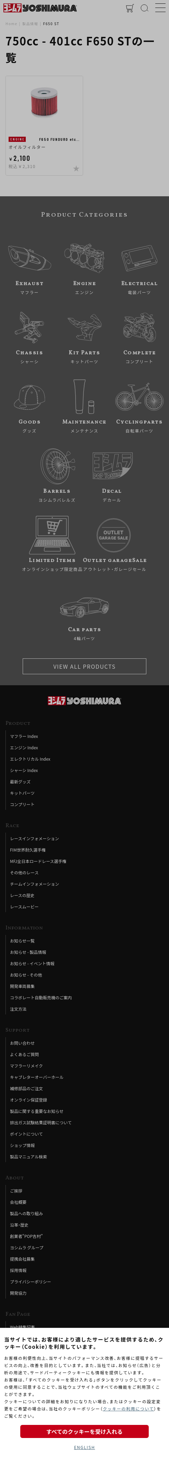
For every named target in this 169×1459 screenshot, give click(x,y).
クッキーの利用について (128, 1408)
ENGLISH (84, 1447)
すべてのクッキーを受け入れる (84, 1431)
